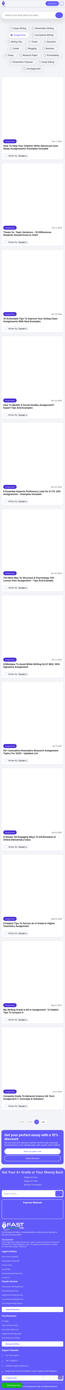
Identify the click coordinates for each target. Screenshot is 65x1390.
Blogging (32, 48)
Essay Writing (19, 28)
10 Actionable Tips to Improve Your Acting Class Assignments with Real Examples (30, 320)
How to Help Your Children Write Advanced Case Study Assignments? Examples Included (30, 147)
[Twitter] (56, 1378)
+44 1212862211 (11, 1361)
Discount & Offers (12, 1344)
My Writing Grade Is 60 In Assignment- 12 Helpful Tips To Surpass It (30, 1011)
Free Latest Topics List (10, 1329)
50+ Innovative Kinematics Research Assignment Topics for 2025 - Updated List (30, 752)
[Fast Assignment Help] (10, 3)
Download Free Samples (11, 1338)
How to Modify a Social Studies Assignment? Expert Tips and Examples (28, 406)
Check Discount (32, 1158)
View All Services (13, 1309)
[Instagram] (52, 1378)
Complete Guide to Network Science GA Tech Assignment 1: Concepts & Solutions (28, 1097)
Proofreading (53, 55)
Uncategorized (33, 69)
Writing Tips (16, 42)
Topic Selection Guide (10, 1325)
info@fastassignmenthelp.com (16, 1366)
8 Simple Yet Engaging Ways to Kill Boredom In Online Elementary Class (29, 838)
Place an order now (32, 1151)
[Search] (59, 1194)
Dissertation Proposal (23, 62)
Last (43, 1122)
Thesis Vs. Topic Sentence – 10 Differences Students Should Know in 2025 (27, 233)
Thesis (34, 42)
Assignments (20, 35)
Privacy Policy (7, 1265)
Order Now (52, 3)
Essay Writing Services (10, 1291)
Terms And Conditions (10, 1257)
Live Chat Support (12, 1355)
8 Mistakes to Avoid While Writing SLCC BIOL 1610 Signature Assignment (31, 665)
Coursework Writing (44, 35)
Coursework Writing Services (12, 1299)
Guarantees (6, 1269)
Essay (11, 55)
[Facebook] (47, 1378)
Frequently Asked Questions (12, 1273)
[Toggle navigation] (61, 3)
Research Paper (30, 55)
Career (16, 48)
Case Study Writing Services (12, 1303)
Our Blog (5, 1321)
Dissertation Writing (44, 28)
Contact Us (6, 1277)
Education (51, 42)
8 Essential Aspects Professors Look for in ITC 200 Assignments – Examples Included (31, 493)
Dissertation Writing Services (12, 1286)
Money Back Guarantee (10, 1261)
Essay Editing (48, 62)
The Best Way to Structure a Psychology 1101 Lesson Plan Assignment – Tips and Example (28, 579)
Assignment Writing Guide (11, 1334)
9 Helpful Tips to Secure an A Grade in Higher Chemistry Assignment (29, 925)
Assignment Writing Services (12, 1295)
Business (50, 48)
